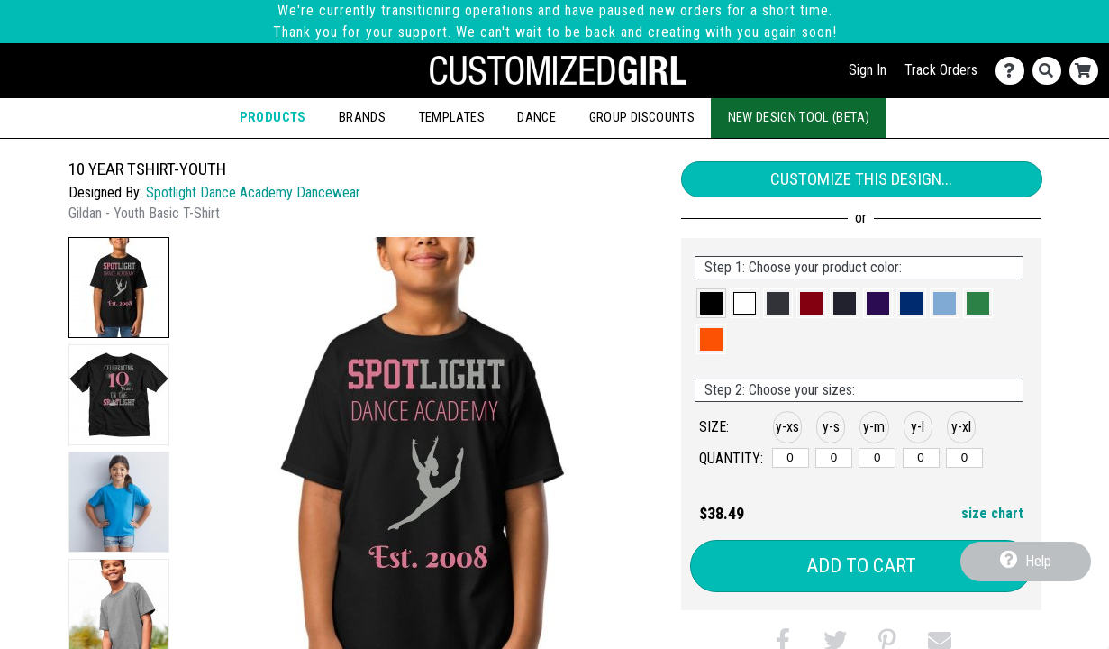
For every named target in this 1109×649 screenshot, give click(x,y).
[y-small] (833, 458)
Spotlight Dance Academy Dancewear (253, 192)
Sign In (867, 69)
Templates (452, 117)
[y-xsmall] (790, 458)
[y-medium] (877, 458)
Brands (362, 117)
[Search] (1050, 71)
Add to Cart (861, 565)
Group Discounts (642, 117)
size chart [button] (992, 513)
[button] (118, 287)
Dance (536, 117)
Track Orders (940, 69)
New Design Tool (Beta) (799, 117)
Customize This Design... (861, 179)
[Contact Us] (1013, 71)
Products (273, 117)
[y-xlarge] (964, 458)
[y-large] (921, 458)
